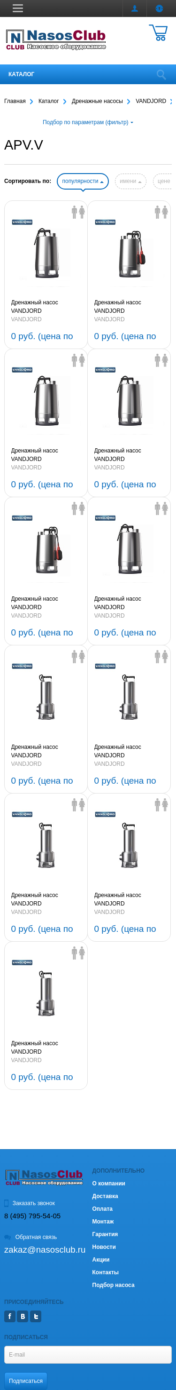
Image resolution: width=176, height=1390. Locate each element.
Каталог (21, 74)
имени (130, 181)
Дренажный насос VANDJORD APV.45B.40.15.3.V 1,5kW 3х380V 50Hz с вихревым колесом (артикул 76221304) (127, 752)
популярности (82, 181)
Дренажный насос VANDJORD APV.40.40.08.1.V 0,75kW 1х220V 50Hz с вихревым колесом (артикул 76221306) (127, 604)
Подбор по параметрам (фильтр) (88, 122)
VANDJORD (26, 319)
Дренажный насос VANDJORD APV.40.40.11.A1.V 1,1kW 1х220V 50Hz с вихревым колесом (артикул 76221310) (127, 307)
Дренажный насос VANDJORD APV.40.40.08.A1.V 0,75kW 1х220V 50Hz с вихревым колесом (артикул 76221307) (45, 604)
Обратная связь (30, 1237)
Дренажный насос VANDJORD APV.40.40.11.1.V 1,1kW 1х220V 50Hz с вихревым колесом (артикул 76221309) (44, 455)
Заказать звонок (29, 1203)
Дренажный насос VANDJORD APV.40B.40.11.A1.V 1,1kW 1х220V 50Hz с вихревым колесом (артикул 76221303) (46, 900)
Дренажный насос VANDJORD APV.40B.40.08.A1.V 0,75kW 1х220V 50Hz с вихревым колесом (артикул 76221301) (40, 1048)
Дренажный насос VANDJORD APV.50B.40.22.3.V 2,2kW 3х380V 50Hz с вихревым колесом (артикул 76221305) (44, 752)
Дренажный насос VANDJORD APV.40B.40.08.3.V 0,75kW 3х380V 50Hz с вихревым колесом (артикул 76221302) (128, 900)
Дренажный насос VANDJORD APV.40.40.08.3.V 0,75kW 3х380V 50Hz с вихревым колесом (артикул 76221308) (127, 455)
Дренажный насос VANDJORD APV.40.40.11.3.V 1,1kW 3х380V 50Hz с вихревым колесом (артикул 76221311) (44, 307)
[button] (17, 8)
